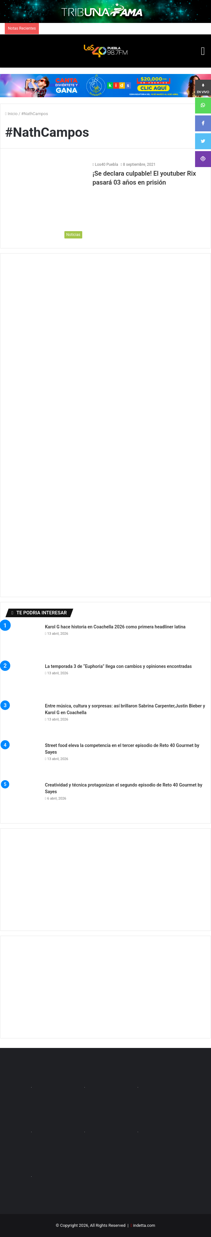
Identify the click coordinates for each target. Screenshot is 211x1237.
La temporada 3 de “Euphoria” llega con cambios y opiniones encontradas (118, 666)
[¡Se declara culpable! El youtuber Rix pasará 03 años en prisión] (45, 201)
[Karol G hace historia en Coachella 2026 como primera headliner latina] (22, 641)
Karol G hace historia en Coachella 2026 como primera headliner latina (115, 626)
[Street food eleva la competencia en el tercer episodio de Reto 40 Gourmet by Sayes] (22, 759)
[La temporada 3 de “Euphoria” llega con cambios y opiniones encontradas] (22, 680)
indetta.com (144, 1225)
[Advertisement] (105, 879)
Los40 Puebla (106, 164)
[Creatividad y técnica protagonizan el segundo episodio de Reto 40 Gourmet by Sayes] (22, 799)
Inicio (11, 113)
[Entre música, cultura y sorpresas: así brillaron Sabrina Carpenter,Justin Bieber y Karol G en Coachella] (22, 720)
